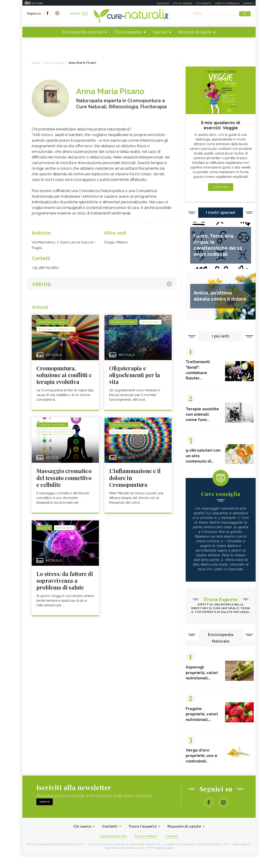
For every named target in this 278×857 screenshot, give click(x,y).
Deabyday (163, 3)
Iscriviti (79, 13)
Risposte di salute (195, 32)
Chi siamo (82, 829)
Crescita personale (227, 3)
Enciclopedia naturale (83, 32)
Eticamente (203, 3)
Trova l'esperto (128, 32)
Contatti (109, 829)
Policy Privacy (146, 838)
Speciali (160, 32)
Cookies (172, 838)
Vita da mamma (182, 3)
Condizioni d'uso (113, 838)
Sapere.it (248, 3)
